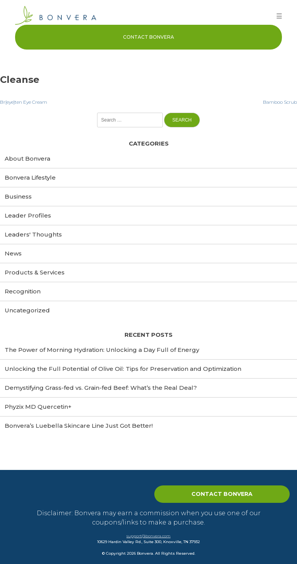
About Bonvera (27, 158)
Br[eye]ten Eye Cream (23, 102)
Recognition (23, 291)
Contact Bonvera (148, 37)
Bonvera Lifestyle (30, 177)
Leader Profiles (28, 215)
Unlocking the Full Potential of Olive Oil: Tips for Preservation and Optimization (123, 368)
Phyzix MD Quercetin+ (38, 406)
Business (18, 196)
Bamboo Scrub (280, 102)
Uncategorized (27, 310)
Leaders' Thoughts (33, 234)
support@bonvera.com (148, 535)
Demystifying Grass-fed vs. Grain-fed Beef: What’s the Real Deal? (101, 387)
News (13, 253)
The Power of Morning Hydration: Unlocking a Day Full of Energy (102, 349)
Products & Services (35, 272)
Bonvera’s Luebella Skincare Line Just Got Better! (79, 425)
